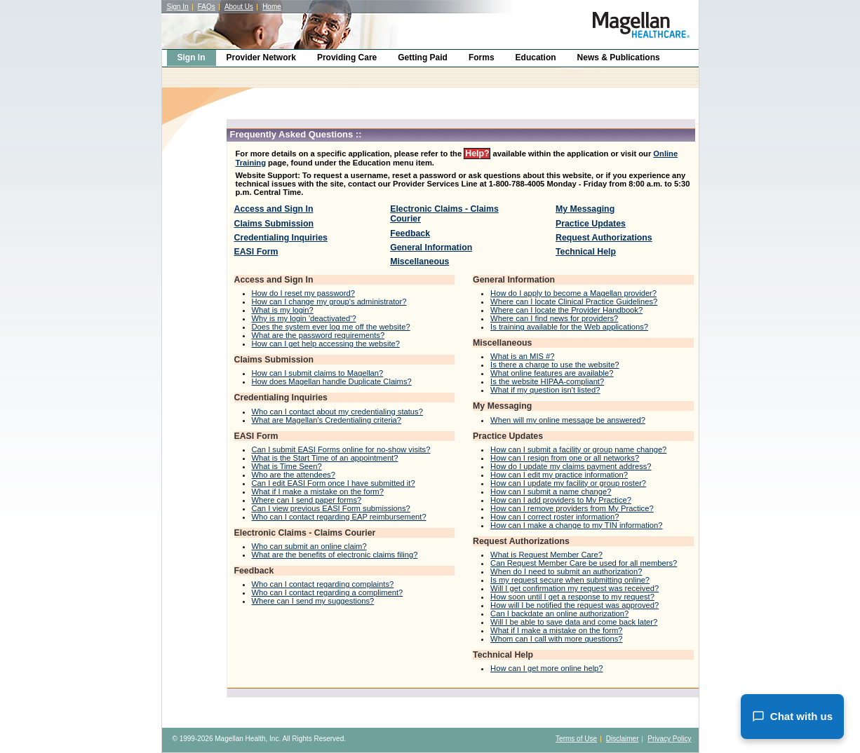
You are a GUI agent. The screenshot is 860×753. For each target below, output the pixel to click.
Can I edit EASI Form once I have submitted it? (333, 483)
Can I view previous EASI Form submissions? (331, 508)
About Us (238, 7)
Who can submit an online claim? (309, 546)
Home (271, 7)
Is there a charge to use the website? (554, 364)
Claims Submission (274, 224)
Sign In (178, 7)
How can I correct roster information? (554, 517)
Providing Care (347, 57)
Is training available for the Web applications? (569, 327)
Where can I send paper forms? (307, 500)
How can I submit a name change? (550, 491)
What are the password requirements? (318, 335)
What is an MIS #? (522, 356)
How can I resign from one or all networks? (564, 458)
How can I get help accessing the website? (326, 343)
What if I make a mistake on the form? (318, 491)
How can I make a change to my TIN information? (576, 525)
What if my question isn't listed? (545, 390)
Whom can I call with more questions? (556, 639)
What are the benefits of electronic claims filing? (335, 554)
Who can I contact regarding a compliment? (327, 592)
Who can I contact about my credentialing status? (337, 411)
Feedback (410, 233)
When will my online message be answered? (567, 420)
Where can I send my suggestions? (313, 601)
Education (536, 57)
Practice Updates (591, 224)
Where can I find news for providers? (554, 318)
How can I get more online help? (546, 668)
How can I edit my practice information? (559, 474)
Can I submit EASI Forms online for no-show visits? (341, 449)
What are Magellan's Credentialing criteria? (327, 420)
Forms (482, 57)
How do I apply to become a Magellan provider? (573, 293)
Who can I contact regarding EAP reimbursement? (339, 517)
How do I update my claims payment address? (570, 466)
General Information (431, 247)
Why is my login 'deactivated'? (304, 318)
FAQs (206, 7)
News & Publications (618, 57)
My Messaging (585, 209)
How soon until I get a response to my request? (572, 596)
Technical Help (586, 252)
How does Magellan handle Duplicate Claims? (332, 381)
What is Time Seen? (287, 466)
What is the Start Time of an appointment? (325, 458)
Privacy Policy (669, 738)
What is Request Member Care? (546, 554)
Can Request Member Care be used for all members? (583, 563)
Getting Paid (423, 57)
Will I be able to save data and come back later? (573, 622)
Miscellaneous (419, 261)
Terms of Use (576, 738)
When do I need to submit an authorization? (566, 571)
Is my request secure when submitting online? (570, 580)
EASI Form (256, 252)
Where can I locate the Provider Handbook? (566, 310)
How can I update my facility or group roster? (568, 483)
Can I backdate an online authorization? (559, 613)
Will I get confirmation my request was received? (574, 588)
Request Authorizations (604, 238)
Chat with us (792, 716)
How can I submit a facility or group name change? (578, 449)
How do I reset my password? (303, 293)
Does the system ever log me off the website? (331, 327)
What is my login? (283, 310)
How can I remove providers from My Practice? (572, 508)
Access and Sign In (274, 209)
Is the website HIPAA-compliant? (547, 381)
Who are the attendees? (293, 474)
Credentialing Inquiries (281, 238)
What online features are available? (551, 373)
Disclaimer (622, 738)
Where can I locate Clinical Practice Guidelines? (573, 301)
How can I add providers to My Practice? (560, 500)
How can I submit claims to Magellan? (318, 373)
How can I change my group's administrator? (329, 301)
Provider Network (261, 57)
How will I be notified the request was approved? (574, 605)
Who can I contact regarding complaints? (323, 584)
